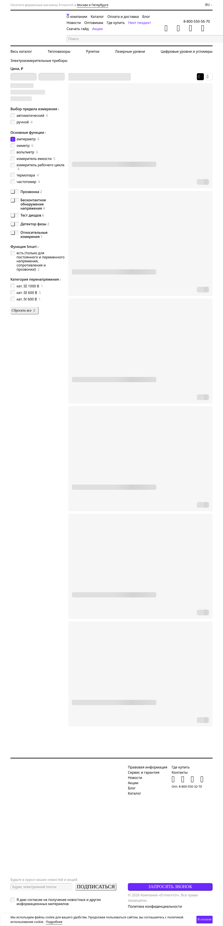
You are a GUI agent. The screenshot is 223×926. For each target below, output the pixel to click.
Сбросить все (24, 310)
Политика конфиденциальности (155, 906)
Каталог (98, 16)
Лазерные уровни (130, 52)
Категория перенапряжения (34, 279)
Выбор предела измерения (33, 109)
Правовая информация (147, 767)
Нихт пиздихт (141, 22)
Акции (98, 28)
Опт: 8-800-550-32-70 (187, 786)
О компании (78, 16)
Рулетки (92, 52)
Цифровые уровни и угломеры (187, 52)
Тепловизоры (59, 52)
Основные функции (27, 132)
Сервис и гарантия (143, 772)
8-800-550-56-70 (199, 22)
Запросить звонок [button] (170, 886)
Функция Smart (23, 246)
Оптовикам (95, 22)
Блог (148, 16)
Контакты (180, 772)
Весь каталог (21, 52)
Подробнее (54, 922)
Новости (75, 22)
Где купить (117, 22)
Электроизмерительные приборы (39, 61)
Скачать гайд (79, 28)
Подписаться (96, 886)
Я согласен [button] (204, 919)
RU (207, 5)
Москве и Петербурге (92, 5)
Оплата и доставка (124, 16)
